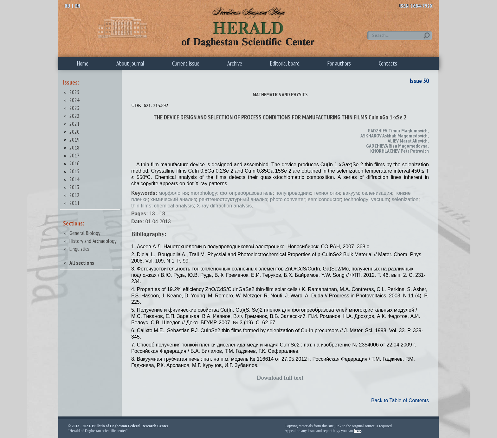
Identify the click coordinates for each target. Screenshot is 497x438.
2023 (74, 107)
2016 (74, 163)
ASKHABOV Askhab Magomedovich (394, 135)
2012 (74, 195)
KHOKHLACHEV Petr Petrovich (399, 151)
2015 (74, 171)
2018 (74, 147)
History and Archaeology (93, 240)
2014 (74, 179)
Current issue (185, 63)
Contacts (388, 63)
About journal (130, 63)
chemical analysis (174, 205)
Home (82, 63)
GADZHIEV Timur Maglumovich (398, 130)
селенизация (377, 193)
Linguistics (79, 248)
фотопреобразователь (246, 193)
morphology (204, 193)
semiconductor (324, 199)
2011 (74, 202)
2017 (74, 155)
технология (327, 193)
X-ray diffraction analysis (224, 205)
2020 (74, 131)
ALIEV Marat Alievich (408, 140)
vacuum (380, 199)
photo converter (287, 199)
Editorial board (285, 63)
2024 (74, 100)
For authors (339, 63)
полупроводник (293, 193)
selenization (405, 199)
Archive (234, 63)
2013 (74, 187)
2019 (74, 139)
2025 (74, 92)
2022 (74, 115)
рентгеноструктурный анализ (233, 199)
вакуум (351, 193)
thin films (141, 205)
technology (356, 199)
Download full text (280, 377)
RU (67, 6)
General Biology (84, 233)
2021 (74, 123)
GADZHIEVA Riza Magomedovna (397, 146)
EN (77, 6)
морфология (173, 193)
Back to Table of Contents (400, 400)
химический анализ (173, 199)
